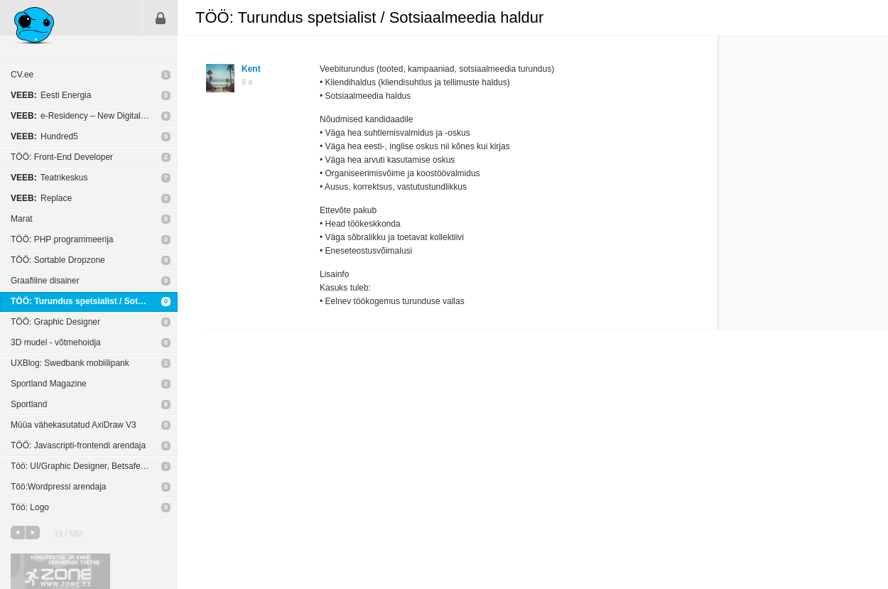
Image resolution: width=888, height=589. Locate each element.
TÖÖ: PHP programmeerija (62, 239)
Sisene (160, 18)
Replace (41, 198)
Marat (22, 219)
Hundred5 (44, 136)
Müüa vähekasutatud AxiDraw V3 (73, 425)
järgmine (33, 532)
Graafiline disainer (45, 281)
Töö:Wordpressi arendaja (59, 487)
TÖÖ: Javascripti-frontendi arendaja (78, 445)
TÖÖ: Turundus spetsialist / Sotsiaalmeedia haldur (94, 301)
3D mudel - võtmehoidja (56, 342)
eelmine (18, 532)
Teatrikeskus (49, 178)
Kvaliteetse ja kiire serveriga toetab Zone (60, 571)
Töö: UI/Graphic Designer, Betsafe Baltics (89, 466)
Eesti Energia (51, 95)
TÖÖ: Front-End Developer (62, 157)
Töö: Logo (30, 507)
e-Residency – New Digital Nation (89, 116)
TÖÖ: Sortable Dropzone (58, 260)
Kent (251, 69)
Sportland (29, 404)
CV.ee (22, 75)
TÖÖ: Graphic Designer (55, 322)
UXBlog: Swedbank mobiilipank (70, 363)
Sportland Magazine (49, 384)
